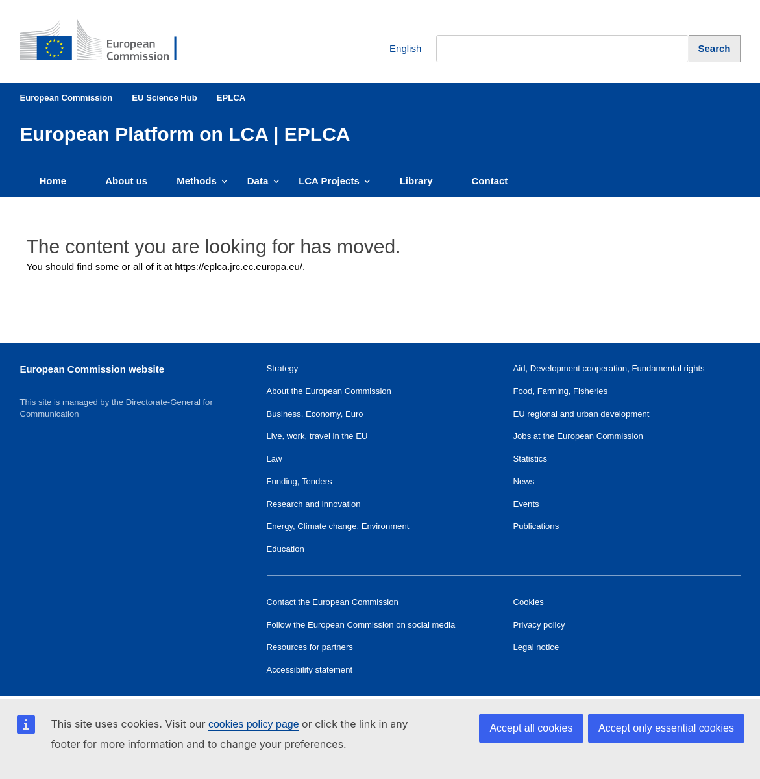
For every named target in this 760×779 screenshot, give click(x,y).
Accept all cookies (530, 728)
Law (274, 459)
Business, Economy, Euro (315, 414)
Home (53, 180)
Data (263, 180)
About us (126, 180)
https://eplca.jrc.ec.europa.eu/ (238, 266)
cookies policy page (253, 724)
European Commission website (92, 369)
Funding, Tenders (299, 481)
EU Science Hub (164, 98)
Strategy (283, 368)
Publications (536, 526)
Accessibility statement (310, 669)
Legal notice (536, 647)
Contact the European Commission (332, 602)
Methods (202, 180)
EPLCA (231, 98)
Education (285, 549)
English (395, 49)
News (524, 481)
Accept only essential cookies (666, 728)
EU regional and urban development (581, 414)
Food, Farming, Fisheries (560, 391)
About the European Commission (329, 391)
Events (526, 504)
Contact (490, 180)
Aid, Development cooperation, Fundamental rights (609, 368)
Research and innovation (314, 504)
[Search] (714, 48)
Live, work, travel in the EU (317, 436)
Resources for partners (310, 647)
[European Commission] (108, 41)
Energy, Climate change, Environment (338, 526)
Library (416, 180)
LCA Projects (335, 180)
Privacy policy (539, 625)
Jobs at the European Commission (578, 436)
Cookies (528, 602)
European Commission (66, 98)
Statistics (530, 459)
